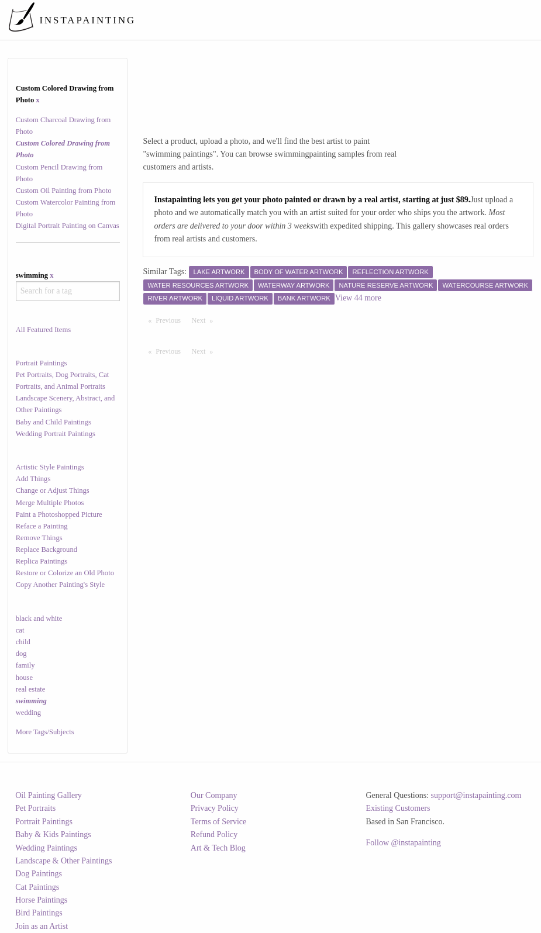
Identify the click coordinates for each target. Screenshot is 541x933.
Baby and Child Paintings (53, 422)
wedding (28, 713)
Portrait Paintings (41, 363)
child (23, 642)
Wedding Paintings (46, 848)
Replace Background (46, 549)
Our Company (214, 795)
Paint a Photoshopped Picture (59, 514)
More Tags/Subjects (45, 732)
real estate (31, 689)
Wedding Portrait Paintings (55, 434)
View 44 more (358, 297)
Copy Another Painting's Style (60, 584)
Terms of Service (218, 821)
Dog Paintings (38, 873)
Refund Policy (214, 834)
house (24, 677)
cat (20, 630)
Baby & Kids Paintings (53, 834)
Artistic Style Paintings (50, 467)
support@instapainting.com (476, 795)
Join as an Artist (41, 926)
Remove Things (39, 538)
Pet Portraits (35, 808)
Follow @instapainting (403, 842)
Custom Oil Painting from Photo (64, 190)
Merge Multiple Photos (50, 503)
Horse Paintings (41, 900)
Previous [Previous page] (171, 319)
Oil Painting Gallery (48, 795)
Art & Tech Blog (218, 848)
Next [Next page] (205, 319)
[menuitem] (317, 20)
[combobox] (68, 291)
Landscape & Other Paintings (63, 860)
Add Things (33, 479)
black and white (39, 618)
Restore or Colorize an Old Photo (65, 573)
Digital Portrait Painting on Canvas (67, 226)
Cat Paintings (37, 887)
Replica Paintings (42, 561)
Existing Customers (398, 808)
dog (21, 653)
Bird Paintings (39, 912)
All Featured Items (43, 330)
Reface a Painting (42, 526)
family (25, 665)
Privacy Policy (215, 808)
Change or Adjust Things (52, 490)
